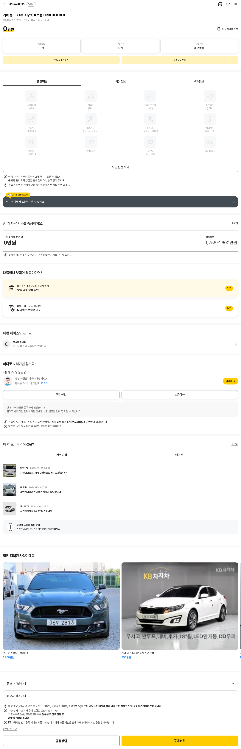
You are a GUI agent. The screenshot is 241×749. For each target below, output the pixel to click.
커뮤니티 (62, 455)
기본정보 (120, 81)
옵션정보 (42, 81)
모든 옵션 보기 (120, 167)
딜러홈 (229, 381)
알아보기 (120, 288)
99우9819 (22, 4)
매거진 (179, 455)
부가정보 (199, 81)
